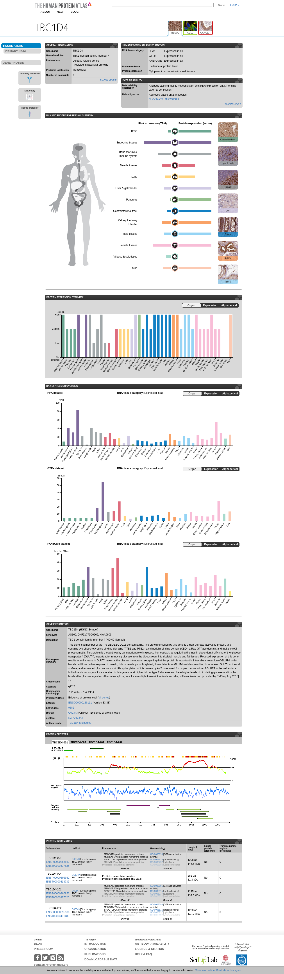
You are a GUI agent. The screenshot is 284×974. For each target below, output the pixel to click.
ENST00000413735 (57, 881)
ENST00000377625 (57, 897)
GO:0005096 (156, 854)
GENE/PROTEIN (13, 62)
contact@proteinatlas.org (51, 964)
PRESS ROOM (43, 949)
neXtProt (50, 718)
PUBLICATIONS (95, 954)
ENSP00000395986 (58, 912)
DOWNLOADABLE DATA (101, 959)
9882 (71, 707)
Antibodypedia (53, 723)
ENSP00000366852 (58, 893)
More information (205, 970)
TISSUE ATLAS (13, 45)
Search (221, 5)
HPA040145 (156, 98)
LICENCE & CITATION (149, 949)
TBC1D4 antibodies (79, 722)
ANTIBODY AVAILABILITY (152, 943)
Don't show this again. (229, 970)
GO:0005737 (156, 862)
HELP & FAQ (143, 954)
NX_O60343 (75, 717)
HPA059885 (172, 98)
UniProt (50, 713)
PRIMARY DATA (15, 51)
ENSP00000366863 (58, 861)
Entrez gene (52, 708)
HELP (60, 11)
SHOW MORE (108, 80)
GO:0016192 (156, 865)
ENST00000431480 (57, 916)
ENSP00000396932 (58, 877)
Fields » (234, 5)
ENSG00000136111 (80, 702)
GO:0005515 (156, 859)
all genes (104, 697)
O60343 (73, 712)
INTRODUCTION (95, 943)
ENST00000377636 (57, 865)
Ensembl (50, 703)
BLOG (74, 11)
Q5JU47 (76, 875)
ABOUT (46, 11)
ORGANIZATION (95, 949)
